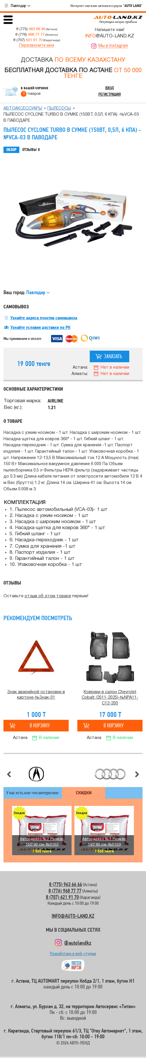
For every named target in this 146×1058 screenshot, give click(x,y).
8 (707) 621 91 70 (62, 897)
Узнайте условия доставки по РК (40, 327)
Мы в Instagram (113, 46)
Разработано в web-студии (73, 955)
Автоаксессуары (22, 108)
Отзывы (31, 150)
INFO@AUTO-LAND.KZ (73, 916)
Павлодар (18, 5)
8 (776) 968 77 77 (64, 891)
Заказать (113, 356)
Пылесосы (59, 108)
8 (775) (30, 29)
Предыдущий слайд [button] (8, 774)
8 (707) (27, 40)
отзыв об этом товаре (48, 596)
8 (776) (29, 35)
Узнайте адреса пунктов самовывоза (43, 318)
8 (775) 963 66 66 (65, 884)
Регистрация (109, 94)
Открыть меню (8, 19)
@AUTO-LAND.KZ (109, 36)
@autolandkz (77, 942)
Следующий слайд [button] (137, 774)
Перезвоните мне (36, 46)
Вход (109, 87)
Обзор (11, 149)
